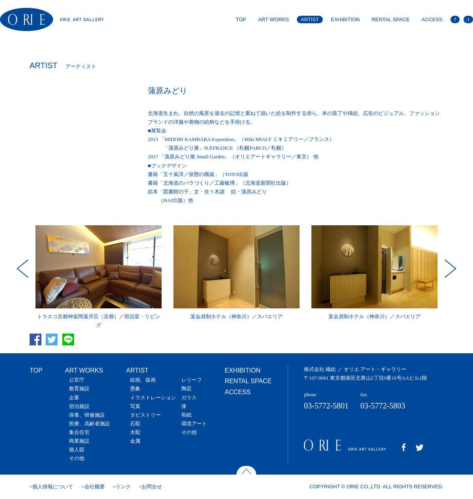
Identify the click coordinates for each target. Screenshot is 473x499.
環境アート (194, 424)
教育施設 (79, 388)
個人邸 (76, 450)
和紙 (186, 415)
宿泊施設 (79, 406)
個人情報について (52, 487)
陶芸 (186, 388)
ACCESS (431, 19)
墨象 (135, 388)
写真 (135, 406)
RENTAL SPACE (391, 19)
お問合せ (152, 487)
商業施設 (79, 441)
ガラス (189, 398)
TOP (241, 19)
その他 (76, 458)
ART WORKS (273, 19)
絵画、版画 (143, 380)
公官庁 (76, 380)
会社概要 (94, 487)
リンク (123, 487)
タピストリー (145, 415)
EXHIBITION (345, 19)
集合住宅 (79, 432)
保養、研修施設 (87, 415)
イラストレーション (153, 398)
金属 (135, 441)
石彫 (135, 424)
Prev (23, 268)
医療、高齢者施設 (89, 424)
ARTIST (310, 19)
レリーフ (191, 380)
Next (449, 268)
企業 (74, 398)
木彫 (135, 432)
